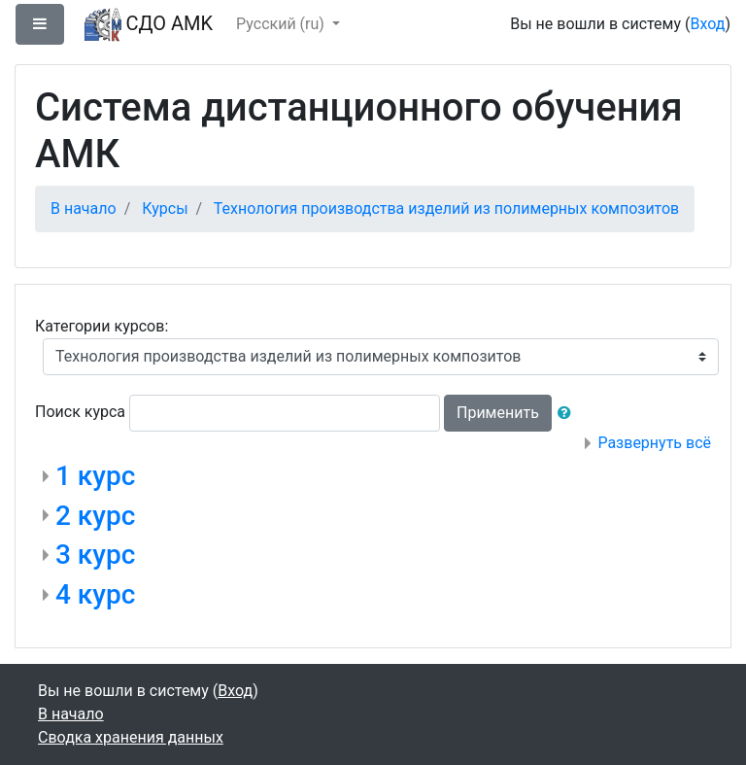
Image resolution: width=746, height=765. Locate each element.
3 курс (95, 555)
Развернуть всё (654, 443)
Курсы (164, 208)
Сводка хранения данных (130, 737)
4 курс (95, 594)
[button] (568, 413)
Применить (498, 412)
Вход (707, 24)
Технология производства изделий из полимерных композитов (446, 208)
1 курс (95, 476)
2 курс (95, 516)
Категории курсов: (101, 326)
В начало (84, 208)
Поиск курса (80, 411)
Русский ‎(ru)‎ (282, 24)
